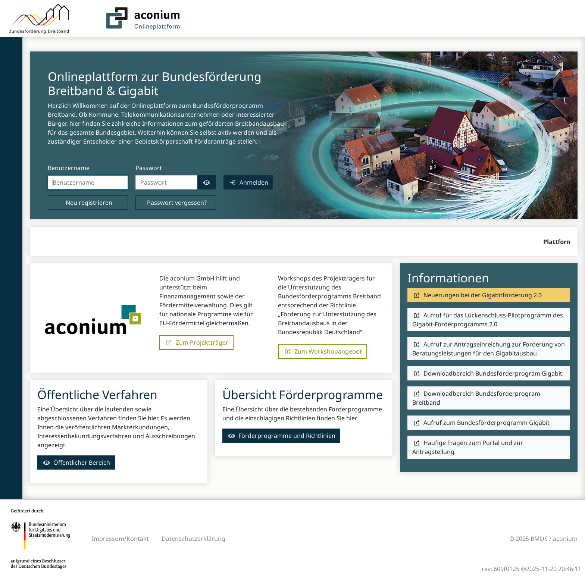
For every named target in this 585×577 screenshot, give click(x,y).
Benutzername (69, 168)
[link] (248, 182)
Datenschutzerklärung (193, 538)
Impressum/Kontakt (120, 538)
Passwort (148, 168)
